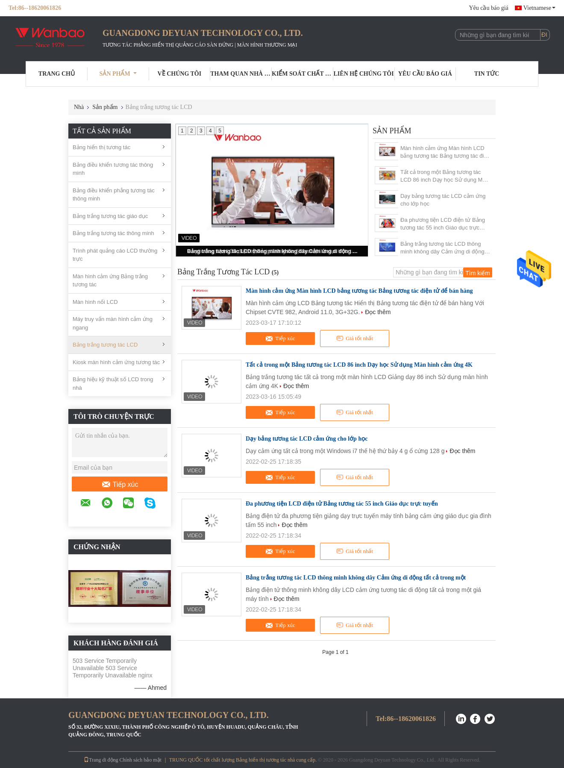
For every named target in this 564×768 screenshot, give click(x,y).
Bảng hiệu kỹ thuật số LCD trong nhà (113, 383)
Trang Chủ (56, 74)
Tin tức (486, 74)
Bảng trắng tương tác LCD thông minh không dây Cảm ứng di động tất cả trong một (272, 251)
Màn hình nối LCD (95, 302)
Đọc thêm (378, 312)
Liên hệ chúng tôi (364, 74)
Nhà (79, 107)
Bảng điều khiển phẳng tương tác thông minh (114, 194)
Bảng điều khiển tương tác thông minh (113, 169)
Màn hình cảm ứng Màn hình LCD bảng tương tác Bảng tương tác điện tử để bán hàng (445, 152)
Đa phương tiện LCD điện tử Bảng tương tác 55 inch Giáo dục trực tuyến (442, 224)
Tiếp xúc (119, 484)
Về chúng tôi (180, 74)
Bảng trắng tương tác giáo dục (110, 216)
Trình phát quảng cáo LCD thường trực (115, 254)
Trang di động (101, 760)
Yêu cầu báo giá (488, 8)
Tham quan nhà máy (241, 74)
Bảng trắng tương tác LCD (105, 344)
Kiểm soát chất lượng (302, 74)
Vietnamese (539, 8)
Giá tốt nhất (354, 338)
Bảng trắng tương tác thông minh (113, 233)
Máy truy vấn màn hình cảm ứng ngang (113, 323)
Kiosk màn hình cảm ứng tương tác (116, 362)
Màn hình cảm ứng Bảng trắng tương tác (110, 280)
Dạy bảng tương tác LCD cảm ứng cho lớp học (442, 200)
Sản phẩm (118, 74)
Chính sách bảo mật (141, 760)
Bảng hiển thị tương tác (101, 147)
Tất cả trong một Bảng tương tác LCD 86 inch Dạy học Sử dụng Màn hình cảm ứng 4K (444, 176)
